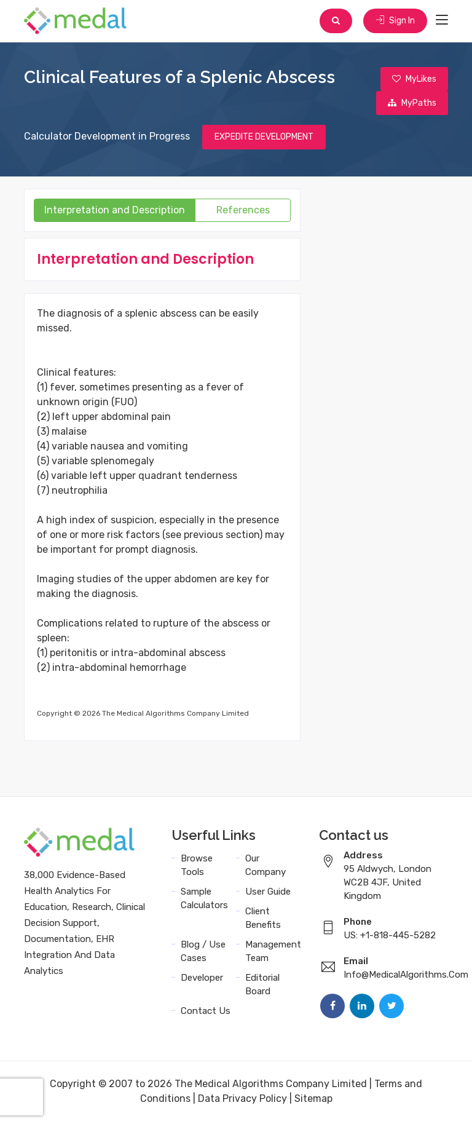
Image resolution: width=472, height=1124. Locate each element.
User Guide (268, 894)
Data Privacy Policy (242, 1101)
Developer (202, 980)
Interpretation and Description (114, 212)
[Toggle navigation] (442, 20)
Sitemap (313, 1101)
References (243, 212)
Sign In (394, 21)
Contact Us (205, 1013)
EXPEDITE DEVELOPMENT (263, 139)
